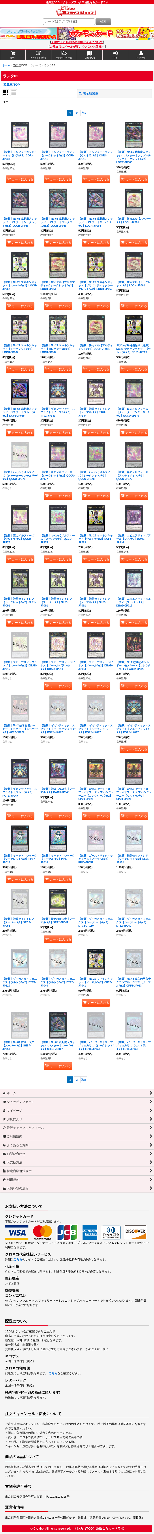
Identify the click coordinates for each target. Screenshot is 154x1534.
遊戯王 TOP (11, 84)
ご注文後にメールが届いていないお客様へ (77, 46)
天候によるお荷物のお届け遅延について (77, 42)
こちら (18, 1259)
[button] (64, 55)
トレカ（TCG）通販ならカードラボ (99, 1528)
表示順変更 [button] (88, 93)
